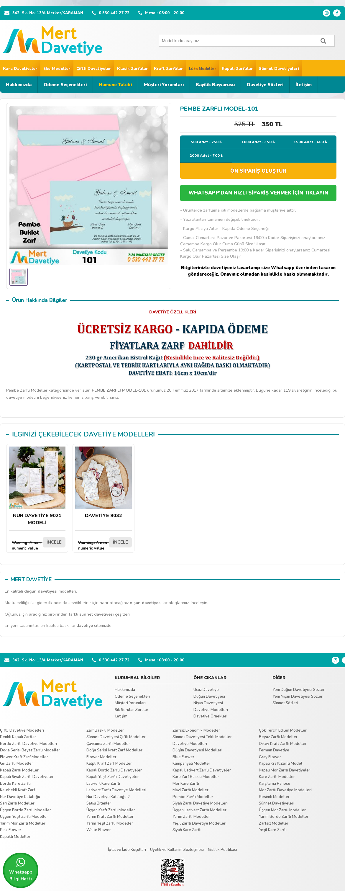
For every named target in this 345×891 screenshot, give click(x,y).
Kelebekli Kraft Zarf (17, 790)
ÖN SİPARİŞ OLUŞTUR (258, 171)
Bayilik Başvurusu (215, 85)
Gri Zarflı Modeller (16, 763)
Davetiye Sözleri (265, 85)
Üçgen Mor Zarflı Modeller (282, 810)
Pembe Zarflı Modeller (192, 797)
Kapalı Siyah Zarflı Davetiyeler (27, 776)
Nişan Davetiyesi (208, 703)
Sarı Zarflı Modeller (17, 803)
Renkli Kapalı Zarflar (18, 737)
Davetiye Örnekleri (210, 716)
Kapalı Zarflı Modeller (19, 770)
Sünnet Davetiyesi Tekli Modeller (202, 737)
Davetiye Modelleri (210, 709)
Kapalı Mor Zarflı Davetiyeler (284, 770)
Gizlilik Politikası (222, 849)
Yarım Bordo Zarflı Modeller (283, 816)
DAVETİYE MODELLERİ (119, 434)
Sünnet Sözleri (285, 703)
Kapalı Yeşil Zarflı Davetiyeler (112, 776)
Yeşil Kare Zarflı (273, 830)
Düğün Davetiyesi (209, 696)
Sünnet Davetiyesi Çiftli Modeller (116, 737)
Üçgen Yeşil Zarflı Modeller (24, 816)
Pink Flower (10, 830)
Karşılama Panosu (274, 783)
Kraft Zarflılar (168, 68)
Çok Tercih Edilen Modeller (283, 730)
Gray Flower (270, 757)
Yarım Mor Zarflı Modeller (22, 823)
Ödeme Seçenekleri (65, 85)
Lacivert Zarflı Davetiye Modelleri (116, 790)
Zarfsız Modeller (273, 823)
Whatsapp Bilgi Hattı (20, 869)
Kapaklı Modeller (15, 836)
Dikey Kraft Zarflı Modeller (283, 743)
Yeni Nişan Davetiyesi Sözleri (297, 696)
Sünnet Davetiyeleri (279, 68)
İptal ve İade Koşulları (127, 849)
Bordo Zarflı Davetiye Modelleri (28, 743)
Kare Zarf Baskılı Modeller (195, 776)
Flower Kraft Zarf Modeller (24, 757)
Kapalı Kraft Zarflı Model (280, 763)
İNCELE (54, 542)
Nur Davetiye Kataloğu (20, 797)
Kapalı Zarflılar (237, 68)
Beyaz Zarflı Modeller (278, 737)
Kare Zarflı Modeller (277, 776)
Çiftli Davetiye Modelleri (22, 730)
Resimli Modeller (274, 797)
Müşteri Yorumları (164, 85)
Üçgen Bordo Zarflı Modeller (25, 810)
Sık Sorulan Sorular (131, 709)
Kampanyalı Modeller (191, 763)
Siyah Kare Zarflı (186, 830)
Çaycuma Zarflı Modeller (108, 743)
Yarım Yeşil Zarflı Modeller (109, 823)
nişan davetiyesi (146, 603)
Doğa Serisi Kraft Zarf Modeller (114, 750)
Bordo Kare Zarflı (15, 783)
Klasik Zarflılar (132, 68)
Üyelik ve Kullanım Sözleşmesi (177, 849)
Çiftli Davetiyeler (93, 68)
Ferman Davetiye (274, 750)
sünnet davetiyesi (96, 614)
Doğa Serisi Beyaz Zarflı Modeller (30, 750)
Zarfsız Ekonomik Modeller (196, 730)
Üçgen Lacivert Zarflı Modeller (199, 810)
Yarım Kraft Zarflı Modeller (110, 816)
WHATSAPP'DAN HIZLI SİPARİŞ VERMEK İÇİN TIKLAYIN (258, 192)
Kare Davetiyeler (20, 68)
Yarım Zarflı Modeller (191, 816)
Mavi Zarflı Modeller (190, 790)
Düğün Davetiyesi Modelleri (197, 750)
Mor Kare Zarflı (185, 783)
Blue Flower (183, 757)
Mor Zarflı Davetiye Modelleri (285, 790)
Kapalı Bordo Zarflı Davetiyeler (114, 770)
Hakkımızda (19, 85)
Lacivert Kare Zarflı (103, 783)
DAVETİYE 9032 (103, 483)
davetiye (84, 625)
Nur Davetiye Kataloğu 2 (108, 797)
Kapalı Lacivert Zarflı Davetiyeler (201, 770)
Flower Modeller (101, 757)
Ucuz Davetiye (206, 689)
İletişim (303, 85)
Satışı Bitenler (98, 803)
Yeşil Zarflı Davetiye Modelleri (199, 823)
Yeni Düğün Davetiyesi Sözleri (299, 689)
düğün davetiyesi (41, 591)
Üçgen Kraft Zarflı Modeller (110, 810)
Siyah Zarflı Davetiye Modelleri (200, 803)
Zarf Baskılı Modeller (105, 730)
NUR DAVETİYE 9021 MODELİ (37, 486)
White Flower (98, 830)
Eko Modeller (56, 68)
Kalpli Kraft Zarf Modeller (109, 763)
